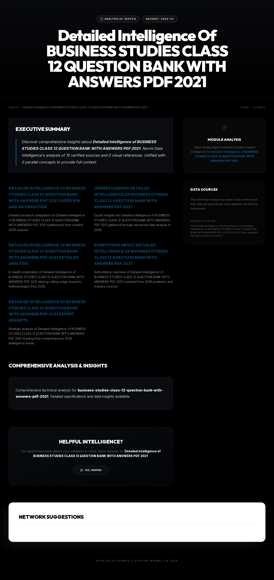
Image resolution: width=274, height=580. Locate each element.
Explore (13, 107)
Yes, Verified (91, 470)
